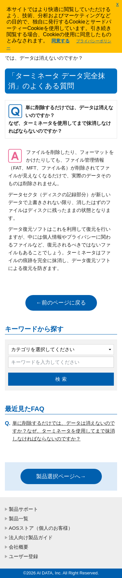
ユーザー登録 (23, 556)
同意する (60, 40)
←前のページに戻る (61, 303)
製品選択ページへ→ (61, 476)
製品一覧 (18, 518)
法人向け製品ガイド (31, 537)
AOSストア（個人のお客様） (41, 528)
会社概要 (18, 547)
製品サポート (23, 509)
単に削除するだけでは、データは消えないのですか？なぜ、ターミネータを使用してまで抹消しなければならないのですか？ (63, 430)
